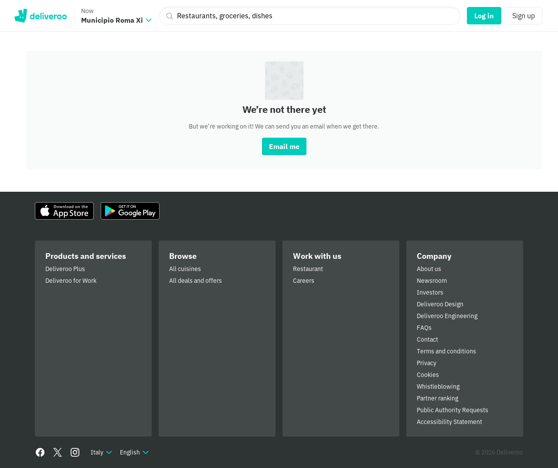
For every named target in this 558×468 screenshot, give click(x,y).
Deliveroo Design (440, 304)
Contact (427, 339)
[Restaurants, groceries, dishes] (310, 15)
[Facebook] (40, 452)
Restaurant (308, 269)
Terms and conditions (446, 351)
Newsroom (432, 281)
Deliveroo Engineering (447, 316)
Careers (303, 281)
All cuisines (185, 269)
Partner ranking (437, 398)
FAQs (424, 328)
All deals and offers (195, 281)
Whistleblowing (438, 386)
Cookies (428, 375)
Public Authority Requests (452, 410)
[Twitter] (57, 452)
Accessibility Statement (449, 422)
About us (429, 269)
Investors (430, 292)
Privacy (426, 363)
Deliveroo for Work (70, 281)
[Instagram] (75, 452)
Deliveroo (40, 16)
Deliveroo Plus (65, 269)
